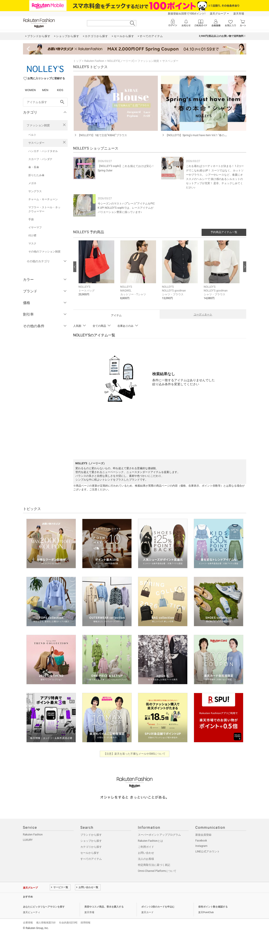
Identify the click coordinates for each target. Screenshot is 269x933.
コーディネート (203, 314)
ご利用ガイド (146, 846)
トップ (77, 60)
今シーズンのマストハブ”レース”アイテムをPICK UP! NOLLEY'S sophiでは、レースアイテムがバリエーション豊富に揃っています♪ (126, 208)
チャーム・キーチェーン (43, 199)
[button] (97, 271)
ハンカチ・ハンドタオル (43, 151)
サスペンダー (36, 142)
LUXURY (28, 839)
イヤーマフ (35, 227)
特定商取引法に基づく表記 (154, 864)
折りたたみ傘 (36, 175)
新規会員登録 (203, 834)
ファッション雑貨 (38, 125)
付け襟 (32, 235)
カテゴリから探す (91, 846)
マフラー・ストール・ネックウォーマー (44, 209)
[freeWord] (45, 102)
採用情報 (85, 922)
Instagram (201, 846)
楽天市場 (238, 13)
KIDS (60, 90)
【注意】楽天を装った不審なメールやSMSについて (134, 753)
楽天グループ (218, 13)
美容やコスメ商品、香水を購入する (104, 906)
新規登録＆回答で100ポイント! (186, 13)
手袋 (31, 219)
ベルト (32, 134)
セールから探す (89, 852)
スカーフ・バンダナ (40, 159)
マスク (32, 243)
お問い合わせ (146, 852)
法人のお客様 (146, 858)
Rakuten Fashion (94, 60)
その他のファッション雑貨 (44, 251)
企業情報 (28, 922)
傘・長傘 (33, 167)
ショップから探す (91, 840)
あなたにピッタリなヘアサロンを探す (44, 906)
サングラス (35, 191)
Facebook (201, 840)
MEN (45, 90)
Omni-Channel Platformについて (157, 871)
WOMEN (30, 90)
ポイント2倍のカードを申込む (158, 906)
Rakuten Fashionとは (150, 840)
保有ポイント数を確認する (213, 906)
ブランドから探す (91, 834)
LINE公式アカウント (207, 851)
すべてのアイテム (91, 858)
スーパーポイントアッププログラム (159, 834)
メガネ (32, 183)
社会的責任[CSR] (68, 922)
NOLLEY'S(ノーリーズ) (120, 60)
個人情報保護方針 (46, 922)
